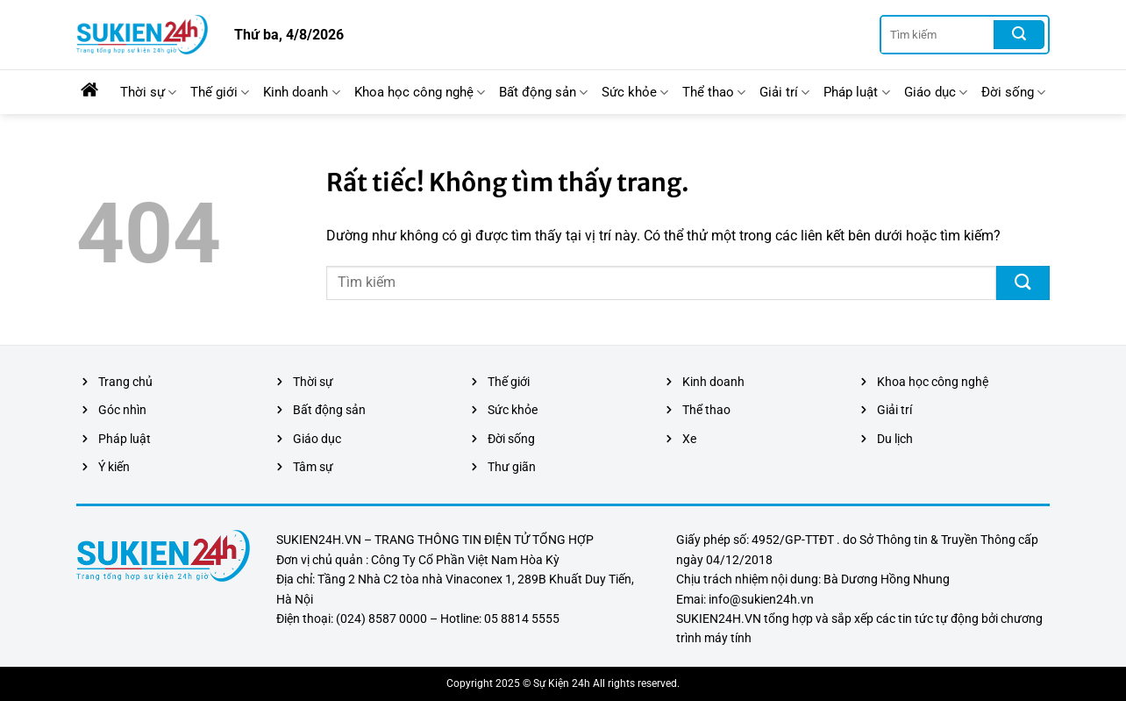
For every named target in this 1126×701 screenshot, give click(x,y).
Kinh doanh (301, 92)
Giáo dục (935, 92)
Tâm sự (313, 467)
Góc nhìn (122, 410)
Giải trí (784, 92)
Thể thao (713, 92)
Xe (689, 439)
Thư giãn (512, 467)
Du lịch (895, 439)
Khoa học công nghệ (419, 92)
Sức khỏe (635, 92)
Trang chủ (125, 382)
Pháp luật (856, 92)
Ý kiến (114, 467)
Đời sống (1013, 92)
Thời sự (148, 92)
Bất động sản (543, 92)
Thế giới (219, 92)
